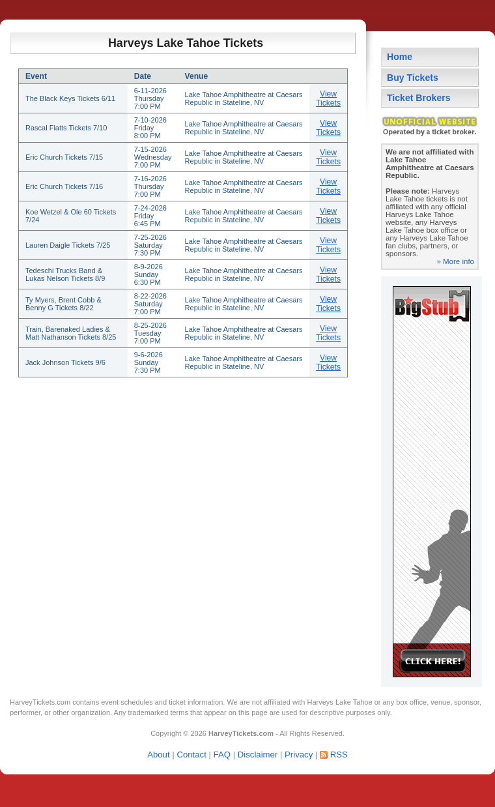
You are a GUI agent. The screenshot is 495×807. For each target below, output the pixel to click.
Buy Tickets (412, 77)
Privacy (299, 754)
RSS (339, 754)
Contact (191, 754)
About (158, 754)
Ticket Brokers (419, 98)
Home (399, 56)
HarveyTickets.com (40, 702)
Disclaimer (258, 754)
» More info (455, 261)
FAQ (222, 754)
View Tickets (328, 98)
